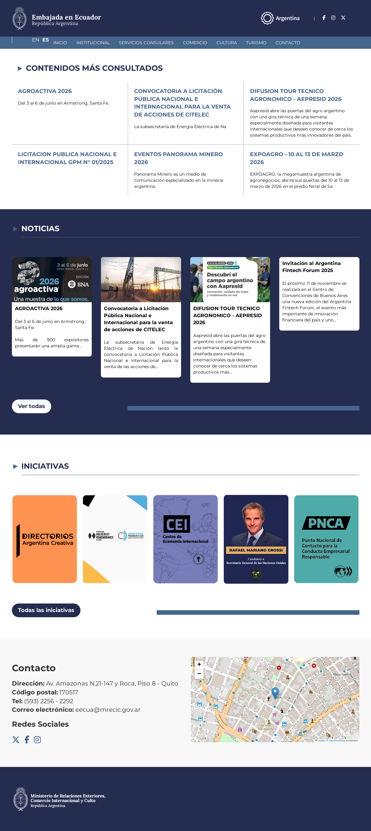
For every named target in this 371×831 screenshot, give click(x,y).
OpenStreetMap (337, 740)
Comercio (163, 42)
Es (356, 18)
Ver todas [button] (31, 406)
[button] (275, 693)
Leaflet (320, 740)
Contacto (255, 42)
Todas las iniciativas (46, 610)
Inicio (28, 42)
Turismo (224, 42)
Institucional (60, 42)
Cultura (194, 42)
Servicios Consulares (114, 42)
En (344, 18)
